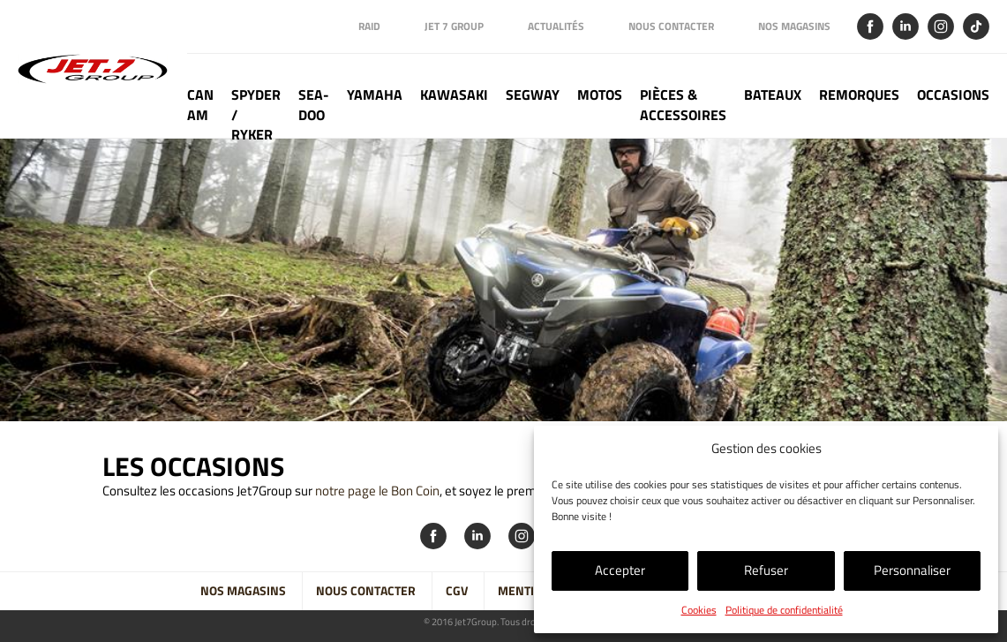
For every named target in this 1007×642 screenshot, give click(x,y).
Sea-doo (313, 105)
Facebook (870, 26)
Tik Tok (976, 26)
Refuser (766, 570)
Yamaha (374, 95)
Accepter (620, 570)
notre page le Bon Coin (377, 490)
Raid (369, 26)
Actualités (556, 26)
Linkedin (905, 26)
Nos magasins (794, 26)
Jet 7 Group (454, 26)
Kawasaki (454, 95)
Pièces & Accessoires (683, 105)
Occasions (953, 95)
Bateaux (772, 95)
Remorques (859, 95)
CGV (457, 591)
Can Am (200, 105)
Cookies (699, 609)
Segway (533, 95)
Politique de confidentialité (784, 609)
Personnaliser (912, 570)
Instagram (941, 26)
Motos (599, 95)
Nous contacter (671, 26)
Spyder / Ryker (256, 111)
